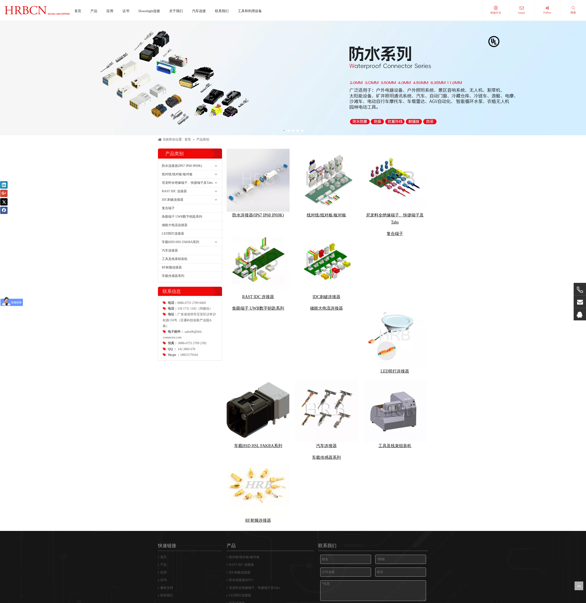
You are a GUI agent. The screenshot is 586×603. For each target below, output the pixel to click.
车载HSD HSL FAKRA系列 (180, 358)
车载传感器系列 (173, 392)
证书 (125, 11)
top (579, 585)
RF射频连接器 (172, 383)
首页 (77, 11)
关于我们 (176, 11)
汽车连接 (199, 11)
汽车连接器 (170, 366)
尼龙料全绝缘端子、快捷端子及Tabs (187, 298)
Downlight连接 (149, 11)
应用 (109, 11)
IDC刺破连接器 (172, 315)
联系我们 (222, 11)
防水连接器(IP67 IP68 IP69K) (182, 282)
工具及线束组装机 (174, 375)
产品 (93, 11)
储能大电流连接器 (174, 341)
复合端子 (168, 324)
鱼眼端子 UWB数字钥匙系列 (182, 332)
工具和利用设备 (250, 11)
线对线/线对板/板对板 (177, 290)
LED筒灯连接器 (173, 349)
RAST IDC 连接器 (174, 307)
